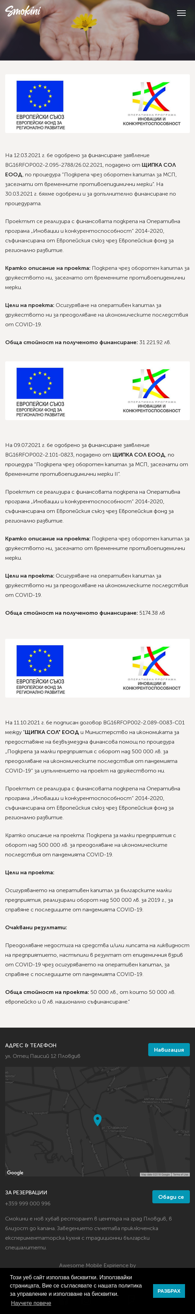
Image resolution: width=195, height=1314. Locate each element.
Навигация (169, 1050)
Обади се (171, 1197)
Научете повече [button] (31, 1303)
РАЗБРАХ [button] (169, 1291)
